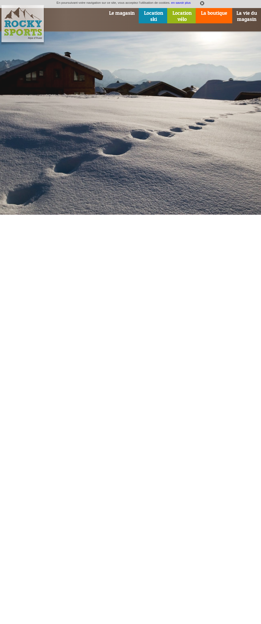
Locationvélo (182, 16)
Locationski (153, 16)
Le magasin (122, 13)
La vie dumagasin (247, 16)
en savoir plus (181, 2)
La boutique (214, 13)
